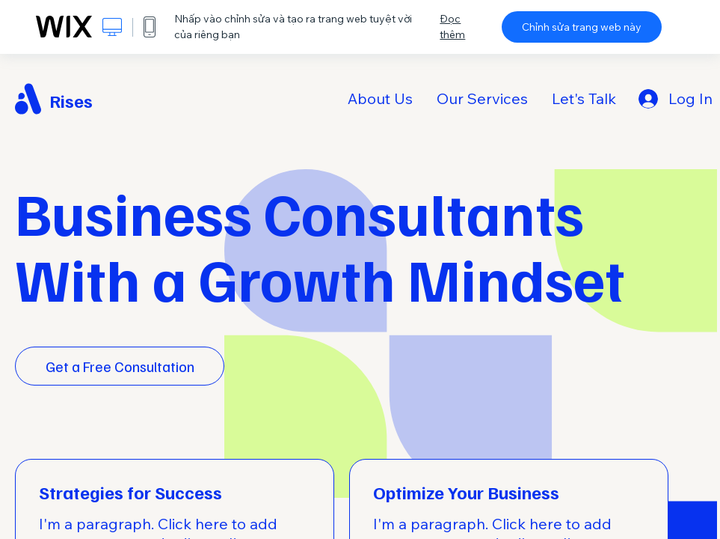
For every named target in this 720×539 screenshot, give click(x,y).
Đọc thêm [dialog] (452, 26)
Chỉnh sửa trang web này (581, 27)
